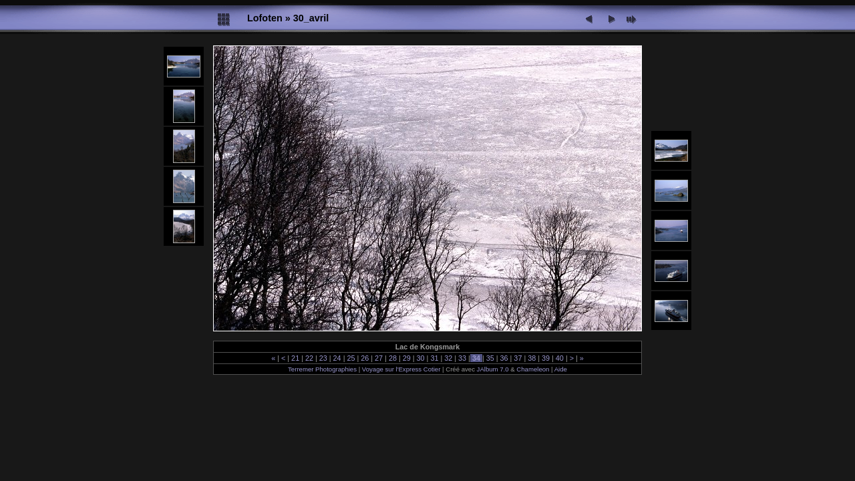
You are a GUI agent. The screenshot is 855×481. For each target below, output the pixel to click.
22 (309, 358)
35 (490, 358)
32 (448, 358)
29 (407, 358)
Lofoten (265, 18)
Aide (560, 369)
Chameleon (532, 369)
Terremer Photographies (322, 369)
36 (504, 358)
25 (351, 358)
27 (379, 358)
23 (323, 358)
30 (421, 358)
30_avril (311, 18)
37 (518, 358)
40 (560, 358)
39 (546, 358)
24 (337, 358)
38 (532, 358)
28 (393, 358)
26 (365, 358)
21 (295, 358)
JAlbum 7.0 (493, 369)
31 (434, 358)
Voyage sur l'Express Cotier (401, 369)
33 (462, 358)
